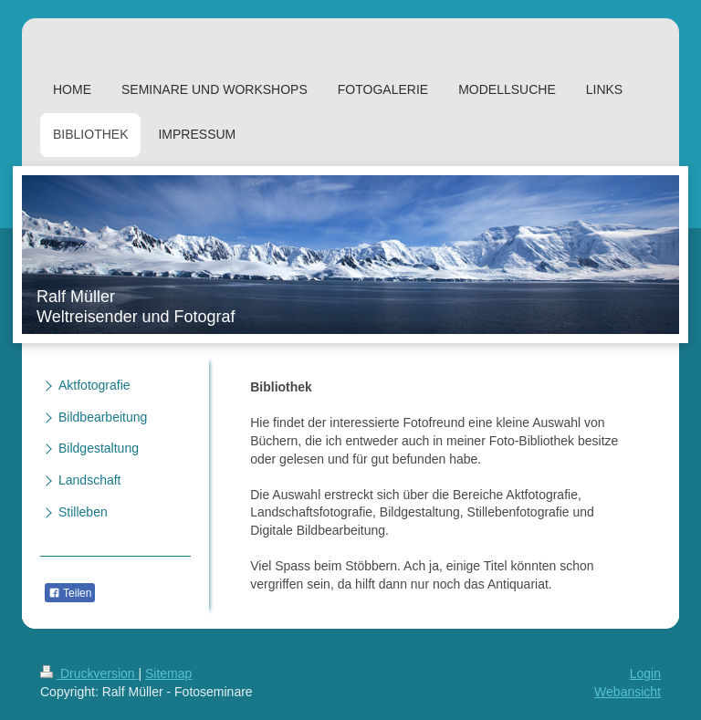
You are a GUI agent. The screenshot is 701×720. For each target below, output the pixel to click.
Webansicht (627, 691)
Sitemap (168, 673)
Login (645, 673)
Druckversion (89, 673)
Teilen (69, 593)
